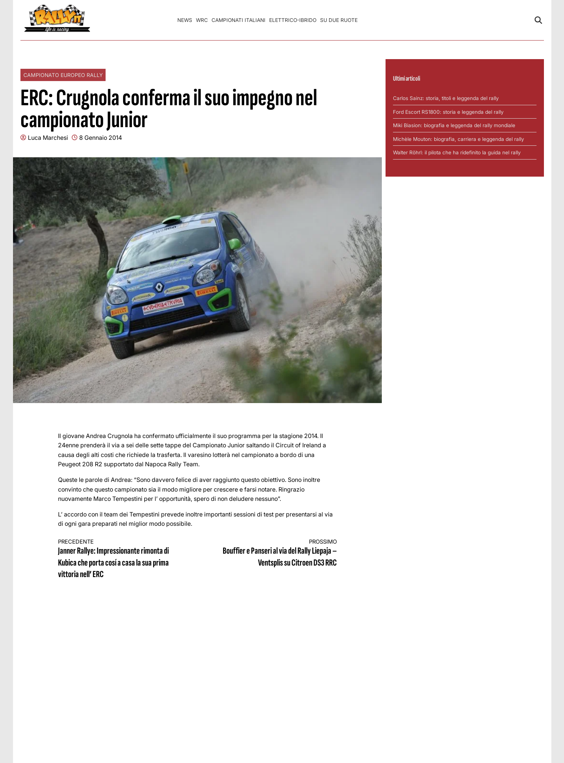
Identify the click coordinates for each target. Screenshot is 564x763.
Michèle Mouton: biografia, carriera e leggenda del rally (458, 139)
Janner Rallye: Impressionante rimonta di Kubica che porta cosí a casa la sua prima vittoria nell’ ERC (121, 559)
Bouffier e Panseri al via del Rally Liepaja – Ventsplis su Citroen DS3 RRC (274, 553)
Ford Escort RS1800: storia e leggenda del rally (448, 112)
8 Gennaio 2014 (100, 137)
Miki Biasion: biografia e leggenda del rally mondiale (454, 125)
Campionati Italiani (238, 20)
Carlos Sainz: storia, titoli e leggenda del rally (446, 98)
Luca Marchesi (48, 137)
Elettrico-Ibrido (292, 20)
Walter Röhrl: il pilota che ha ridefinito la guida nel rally (457, 152)
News (184, 20)
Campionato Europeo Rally (63, 75)
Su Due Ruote (339, 20)
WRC (202, 20)
